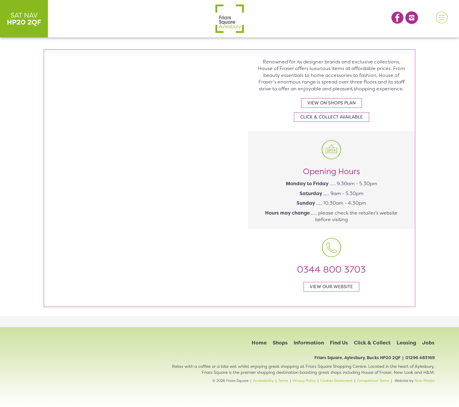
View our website (331, 287)
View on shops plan (331, 103)
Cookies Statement (336, 380)
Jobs (428, 342)
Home (259, 342)
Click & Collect (372, 342)
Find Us (339, 342)
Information (309, 342)
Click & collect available (331, 117)
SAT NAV (24, 19)
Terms (283, 380)
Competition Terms (373, 380)
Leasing (406, 342)
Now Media (425, 380)
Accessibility (263, 380)
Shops (280, 342)
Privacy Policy (304, 380)
